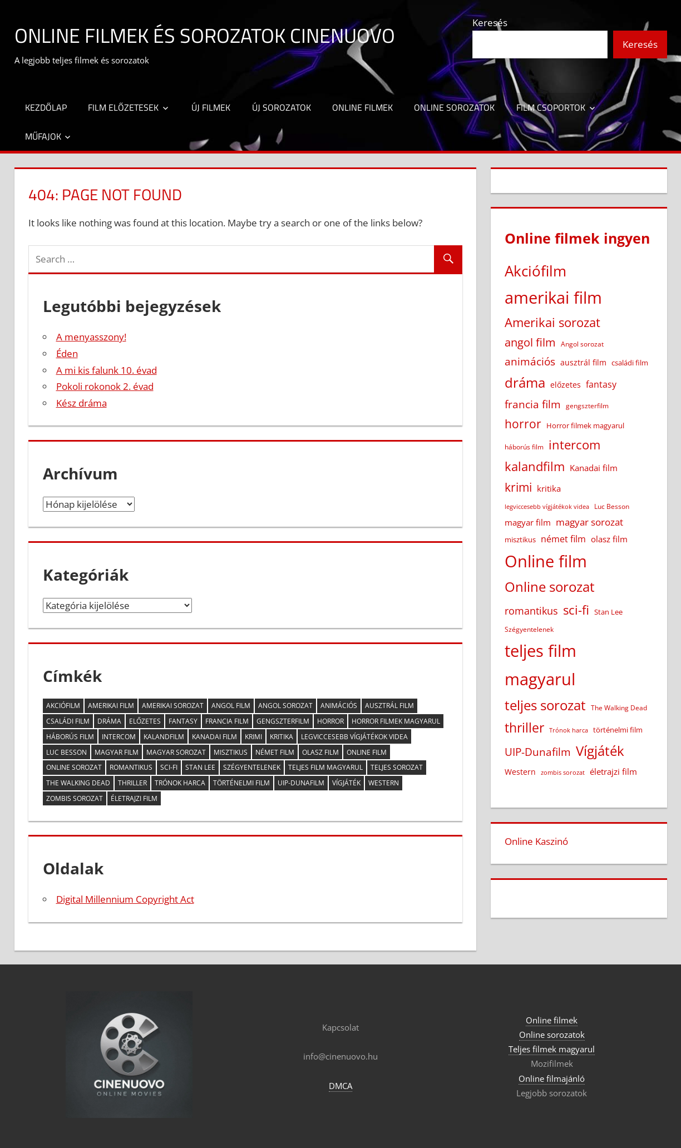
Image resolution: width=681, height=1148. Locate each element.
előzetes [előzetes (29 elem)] (145, 721)
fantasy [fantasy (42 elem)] (183, 721)
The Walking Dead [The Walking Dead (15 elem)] (78, 783)
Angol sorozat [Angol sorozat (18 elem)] (285, 705)
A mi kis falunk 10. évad (106, 370)
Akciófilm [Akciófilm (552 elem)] (63, 705)
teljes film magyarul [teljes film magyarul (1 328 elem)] (325, 767)
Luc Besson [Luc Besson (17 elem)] (66, 752)
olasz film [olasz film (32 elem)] (320, 752)
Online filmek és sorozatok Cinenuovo (204, 35)
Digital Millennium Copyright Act (125, 899)
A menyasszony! (91, 336)
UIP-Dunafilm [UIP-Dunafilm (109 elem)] (301, 783)
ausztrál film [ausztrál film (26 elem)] (389, 705)
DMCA (340, 1085)
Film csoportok (550, 107)
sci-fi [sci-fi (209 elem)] (168, 767)
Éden (67, 353)
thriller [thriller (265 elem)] (132, 783)
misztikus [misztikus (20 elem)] (231, 752)
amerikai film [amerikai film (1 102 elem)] (111, 705)
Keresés (489, 22)
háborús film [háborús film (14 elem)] (70, 736)
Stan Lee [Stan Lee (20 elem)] (200, 767)
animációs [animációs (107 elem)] (338, 705)
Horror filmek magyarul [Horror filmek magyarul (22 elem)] (396, 721)
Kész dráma (81, 403)
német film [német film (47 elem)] (274, 752)
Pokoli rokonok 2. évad (105, 386)
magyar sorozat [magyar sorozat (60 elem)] (176, 752)
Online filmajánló (552, 1078)
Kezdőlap (46, 107)
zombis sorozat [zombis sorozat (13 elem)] (74, 798)
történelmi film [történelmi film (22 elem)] (241, 783)
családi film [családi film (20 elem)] (68, 721)
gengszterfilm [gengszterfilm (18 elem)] (282, 721)
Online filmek (362, 107)
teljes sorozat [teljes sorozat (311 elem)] (397, 767)
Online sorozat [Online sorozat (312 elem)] (74, 767)
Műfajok (43, 136)
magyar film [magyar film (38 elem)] (117, 752)
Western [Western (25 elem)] (383, 783)
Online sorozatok (454, 107)
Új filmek (210, 107)
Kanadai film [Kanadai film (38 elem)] (214, 736)
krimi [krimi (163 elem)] (253, 736)
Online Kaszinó (536, 841)
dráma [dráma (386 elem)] (109, 721)
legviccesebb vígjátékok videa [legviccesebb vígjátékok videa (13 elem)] (354, 736)
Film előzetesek (123, 107)
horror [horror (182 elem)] (330, 721)
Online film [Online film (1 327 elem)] (367, 752)
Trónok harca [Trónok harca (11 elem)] (180, 783)
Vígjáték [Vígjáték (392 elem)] (346, 783)
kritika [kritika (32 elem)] (281, 736)
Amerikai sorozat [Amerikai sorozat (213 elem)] (173, 705)
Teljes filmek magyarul (552, 1049)
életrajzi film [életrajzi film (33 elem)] (134, 798)
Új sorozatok (281, 107)
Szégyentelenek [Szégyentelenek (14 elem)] (251, 767)
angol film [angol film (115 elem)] (230, 705)
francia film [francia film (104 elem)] (227, 721)
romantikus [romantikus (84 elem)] (131, 767)
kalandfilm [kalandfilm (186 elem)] (164, 736)
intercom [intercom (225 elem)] (119, 736)
